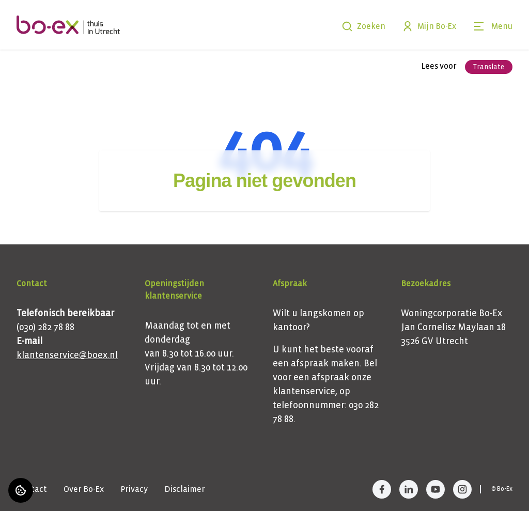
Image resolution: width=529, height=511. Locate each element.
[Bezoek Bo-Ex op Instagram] (462, 489)
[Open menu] (492, 26)
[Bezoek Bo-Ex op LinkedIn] (408, 489)
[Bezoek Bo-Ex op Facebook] (381, 489)
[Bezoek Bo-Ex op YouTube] (435, 489)
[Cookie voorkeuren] (20, 490)
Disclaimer (184, 489)
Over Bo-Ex (84, 489)
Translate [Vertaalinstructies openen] (488, 67)
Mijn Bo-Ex (429, 26)
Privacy (134, 489)
